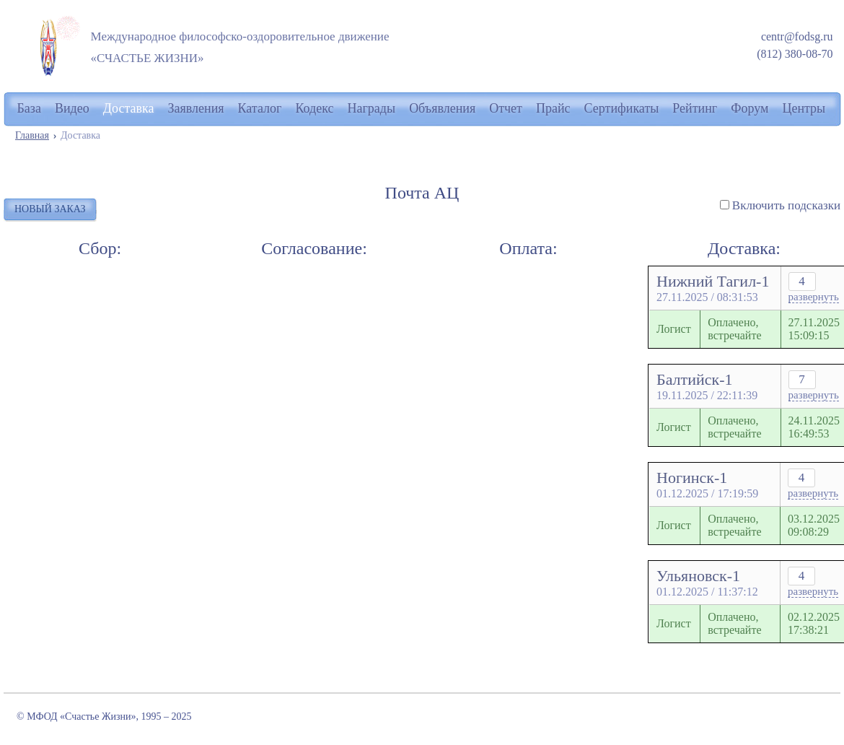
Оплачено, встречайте (734, 328)
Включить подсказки (786, 205)
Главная (32, 135)
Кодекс (314, 108)
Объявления (442, 108)
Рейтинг (694, 108)
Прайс (553, 108)
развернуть (813, 296)
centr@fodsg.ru (797, 36)
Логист (673, 329)
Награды (372, 108)
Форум (749, 108)
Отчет (505, 108)
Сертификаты (621, 108)
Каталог (260, 108)
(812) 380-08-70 (794, 54)
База (29, 108)
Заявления (196, 108)
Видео (72, 108)
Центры (803, 108)
